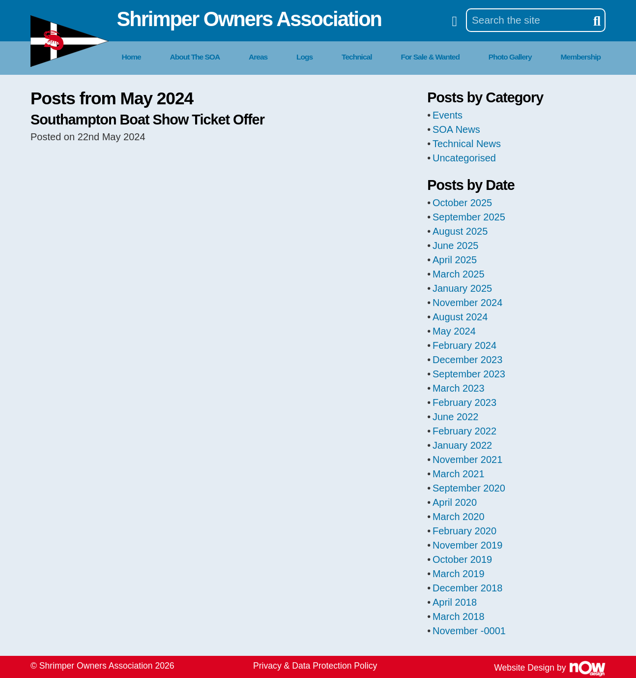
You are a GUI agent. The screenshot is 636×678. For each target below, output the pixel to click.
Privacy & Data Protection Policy (315, 666)
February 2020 (464, 530)
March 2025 (459, 274)
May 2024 (454, 331)
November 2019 (467, 545)
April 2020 (455, 502)
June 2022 (455, 416)
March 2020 (459, 516)
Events (448, 115)
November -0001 (469, 630)
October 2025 (462, 202)
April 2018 (455, 602)
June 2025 (455, 245)
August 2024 (460, 316)
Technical (357, 57)
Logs (304, 57)
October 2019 (462, 559)
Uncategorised (464, 158)
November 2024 (467, 302)
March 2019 (459, 573)
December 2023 (467, 359)
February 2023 (464, 402)
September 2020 (469, 488)
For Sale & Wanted (430, 57)
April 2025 (455, 259)
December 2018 (467, 588)
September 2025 (469, 217)
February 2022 (464, 431)
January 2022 (462, 445)
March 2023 (459, 388)
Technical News (467, 143)
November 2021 (467, 459)
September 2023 (469, 374)
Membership (581, 57)
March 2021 (459, 473)
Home (131, 57)
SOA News (456, 129)
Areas (258, 57)
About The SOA (195, 57)
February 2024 (464, 345)
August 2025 (460, 231)
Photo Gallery (510, 57)
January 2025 (462, 288)
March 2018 (459, 616)
